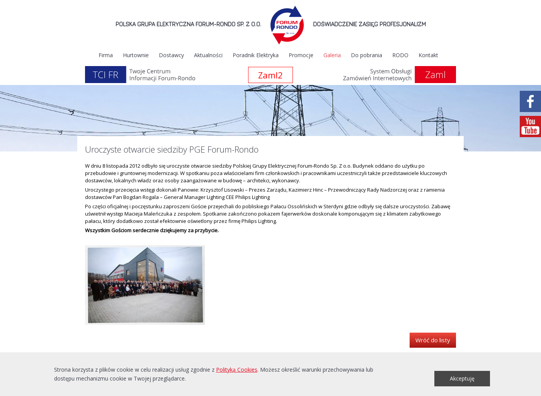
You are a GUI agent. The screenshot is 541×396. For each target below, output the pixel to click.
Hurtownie (136, 55)
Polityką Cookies (236, 369)
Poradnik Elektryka (256, 55)
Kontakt (428, 55)
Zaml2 (270, 75)
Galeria (332, 55)
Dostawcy (171, 55)
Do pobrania (366, 55)
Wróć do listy (432, 340)
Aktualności (208, 55)
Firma (106, 55)
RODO (400, 55)
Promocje (301, 55)
